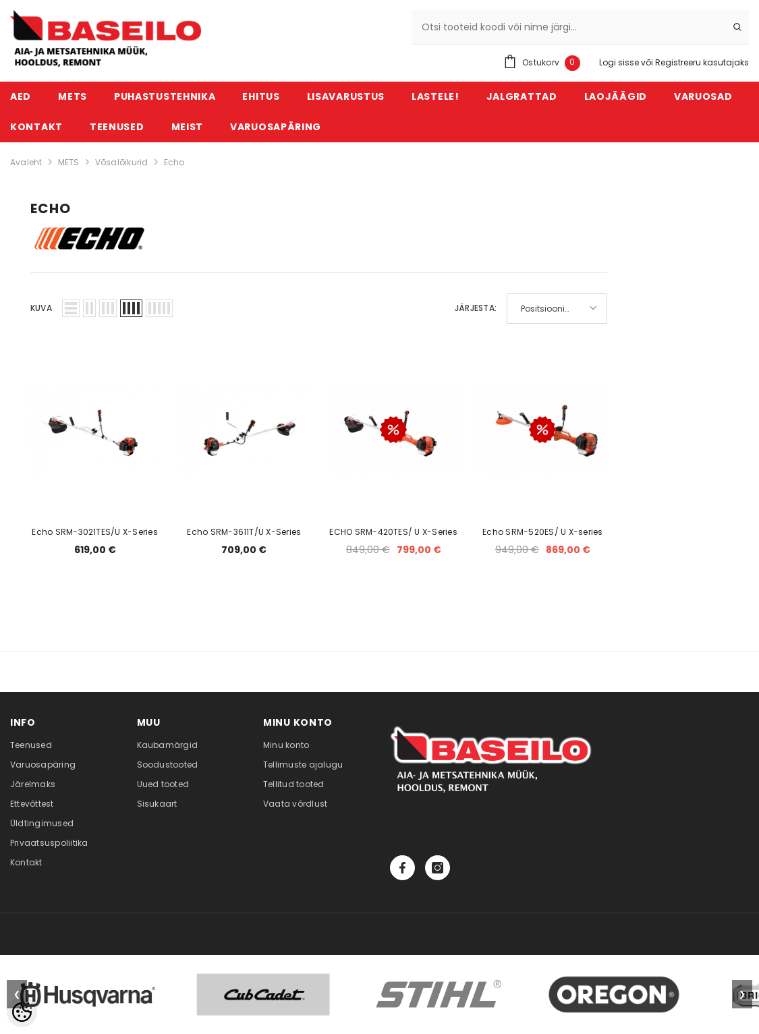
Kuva (41, 308)
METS (69, 162)
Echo (174, 162)
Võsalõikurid (121, 162)
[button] (71, 308)
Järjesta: (476, 308)
